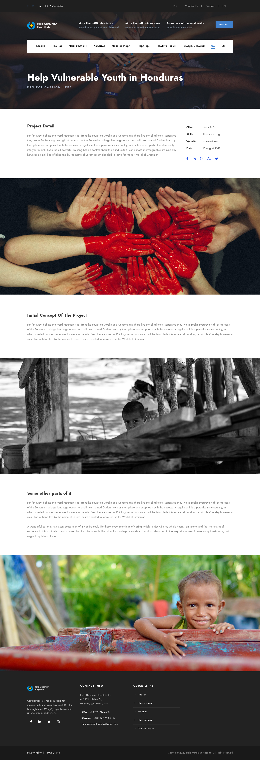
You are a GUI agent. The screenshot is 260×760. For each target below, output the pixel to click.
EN (224, 6)
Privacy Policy (34, 752)
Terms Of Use (53, 752)
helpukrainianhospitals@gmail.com (100, 724)
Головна (40, 46)
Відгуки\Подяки (194, 46)
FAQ (175, 6)
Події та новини (167, 46)
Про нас (57, 46)
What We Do (191, 6)
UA (213, 46)
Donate (224, 24)
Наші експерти (121, 46)
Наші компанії (78, 46)
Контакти (210, 6)
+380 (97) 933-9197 (104, 718)
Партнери (144, 46)
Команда (99, 46)
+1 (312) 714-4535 (99, 712)
